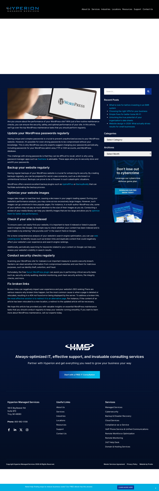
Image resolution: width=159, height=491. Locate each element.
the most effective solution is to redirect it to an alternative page (36, 298)
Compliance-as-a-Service (117, 425)
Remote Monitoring (114, 438)
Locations (116, 9)
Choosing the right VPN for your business (128, 111)
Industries (105, 9)
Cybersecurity (111, 411)
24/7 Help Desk (112, 442)
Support (137, 9)
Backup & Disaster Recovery (118, 416)
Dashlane (42, 159)
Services (96, 9)
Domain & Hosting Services (117, 446)
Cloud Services (112, 420)
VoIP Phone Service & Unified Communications (126, 429)
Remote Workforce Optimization (120, 433)
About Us (86, 9)
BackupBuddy (82, 184)
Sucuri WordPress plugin (37, 272)
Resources (127, 9)
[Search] (148, 91)
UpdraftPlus (67, 184)
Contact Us (148, 9)
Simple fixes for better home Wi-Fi (125, 114)
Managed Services (113, 407)
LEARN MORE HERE (125, 487)
